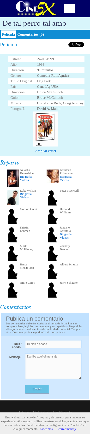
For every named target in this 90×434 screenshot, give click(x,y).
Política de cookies (46, 412)
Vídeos (24, 180)
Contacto (66, 412)
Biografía (26, 176)
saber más (46, 429)
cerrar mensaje (67, 429)
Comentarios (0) (30, 34)
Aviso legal (25, 412)
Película (8, 34)
